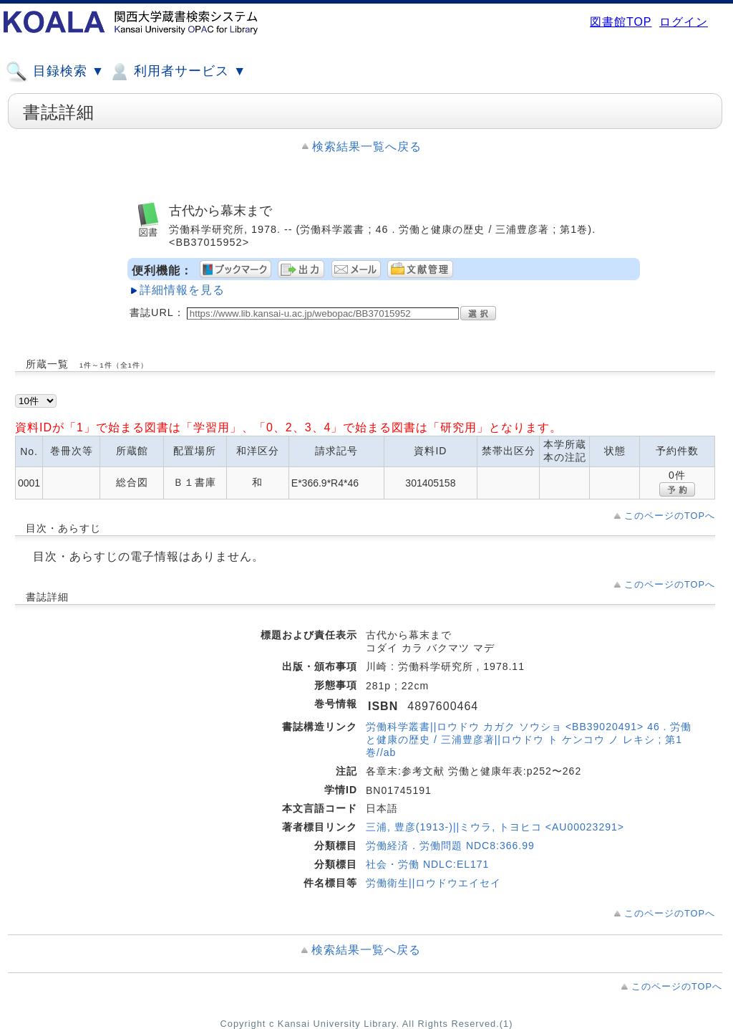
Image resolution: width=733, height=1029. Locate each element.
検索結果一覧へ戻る (367, 146)
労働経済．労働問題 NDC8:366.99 (450, 845)
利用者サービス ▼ (177, 71)
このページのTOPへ (669, 515)
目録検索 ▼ (55, 71)
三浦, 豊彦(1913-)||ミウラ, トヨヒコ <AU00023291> (495, 827)
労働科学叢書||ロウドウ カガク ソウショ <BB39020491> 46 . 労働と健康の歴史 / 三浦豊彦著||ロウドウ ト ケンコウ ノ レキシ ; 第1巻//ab (528, 739)
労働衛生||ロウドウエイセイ (433, 883)
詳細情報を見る (182, 290)
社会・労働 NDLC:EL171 (427, 864)
